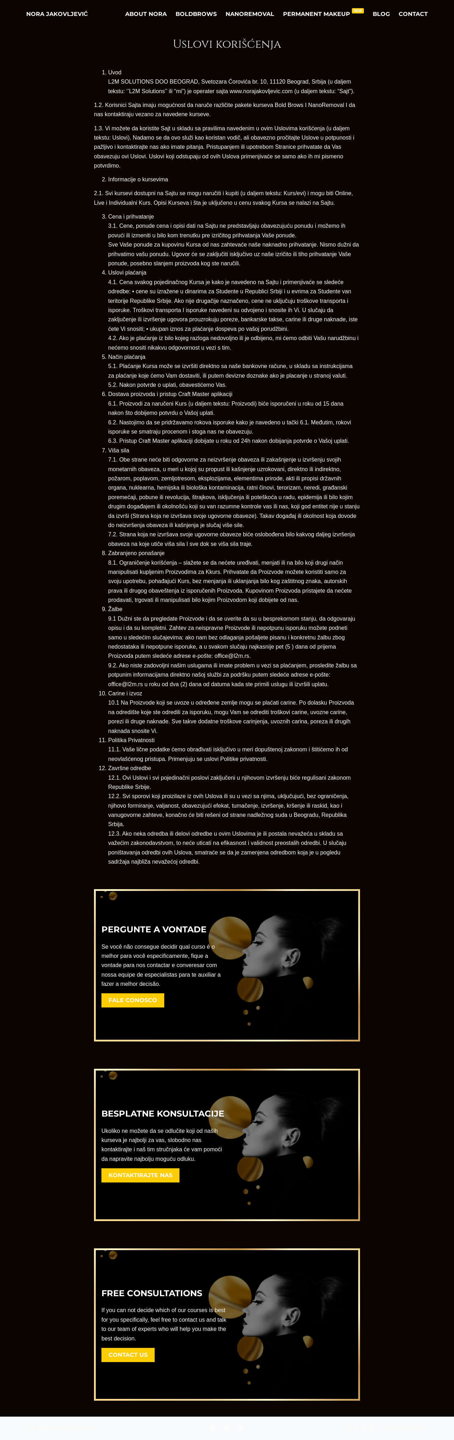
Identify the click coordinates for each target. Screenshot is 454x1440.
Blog (381, 14)
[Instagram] (212, 1428)
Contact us (128, 1354)
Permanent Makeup (323, 13)
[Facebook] (226, 1428)
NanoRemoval (250, 14)
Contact (413, 14)
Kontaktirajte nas (140, 1175)
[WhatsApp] (241, 1428)
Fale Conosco (133, 1000)
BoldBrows (196, 14)
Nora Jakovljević (57, 14)
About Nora (146, 14)
